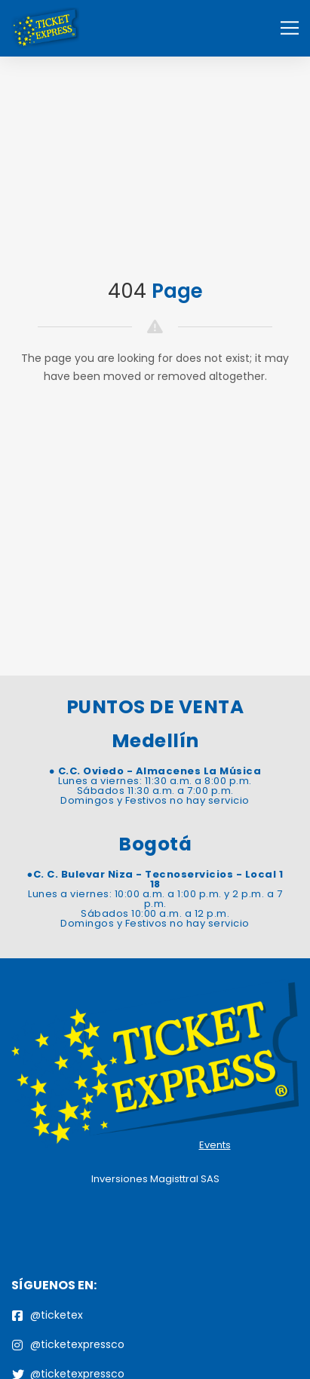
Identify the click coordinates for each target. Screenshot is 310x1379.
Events (215, 1145)
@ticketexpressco (68, 1344)
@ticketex (47, 1314)
